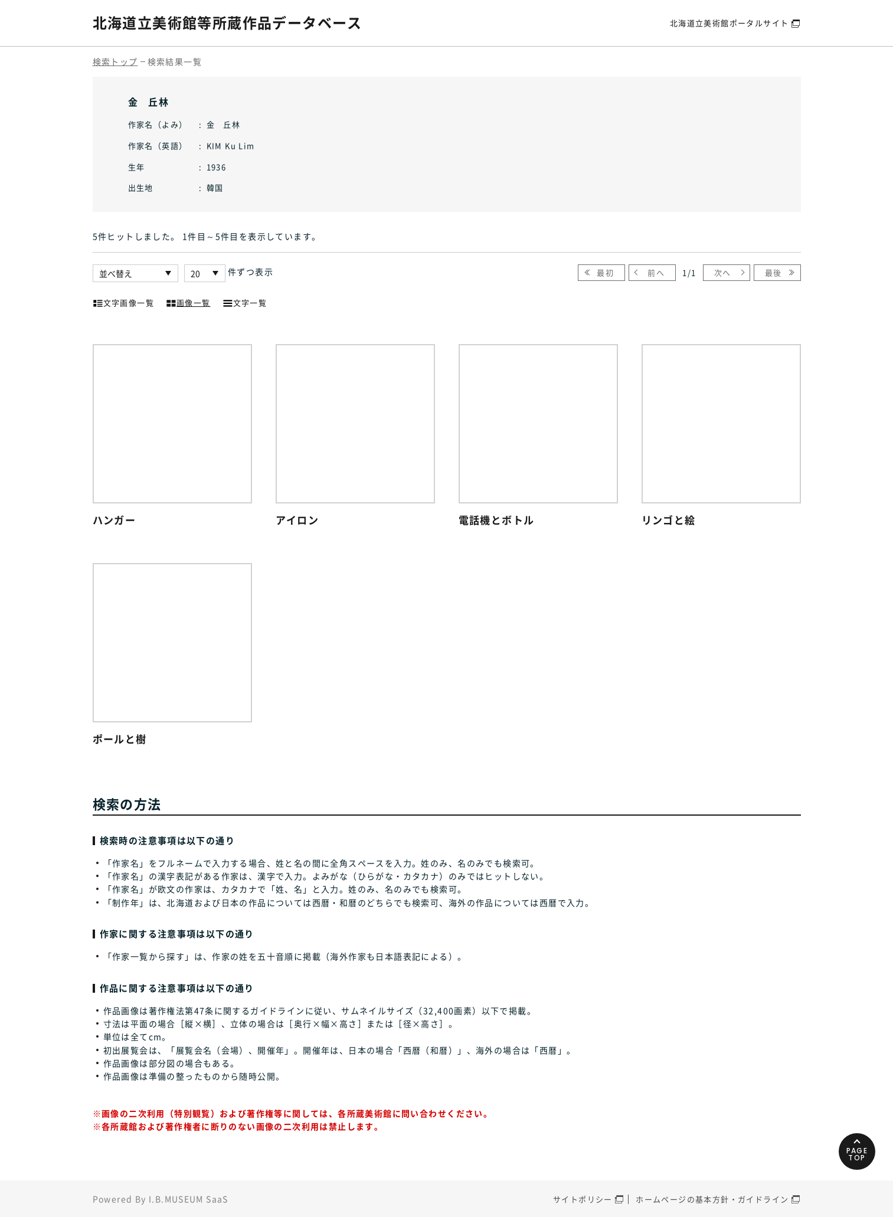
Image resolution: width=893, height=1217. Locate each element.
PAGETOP (857, 1154)
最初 (605, 272)
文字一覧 (245, 301)
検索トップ (115, 61)
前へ (656, 272)
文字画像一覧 (123, 301)
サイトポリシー (583, 1199)
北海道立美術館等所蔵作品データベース (227, 22)
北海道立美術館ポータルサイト (729, 22)
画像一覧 (188, 301)
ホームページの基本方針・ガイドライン (712, 1199)
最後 (773, 272)
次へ (722, 272)
